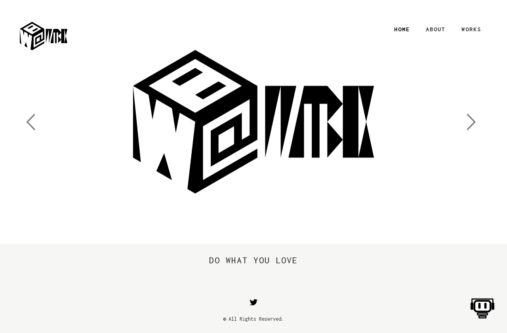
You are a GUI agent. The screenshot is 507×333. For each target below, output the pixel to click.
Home (402, 29)
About (436, 29)
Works (471, 29)
